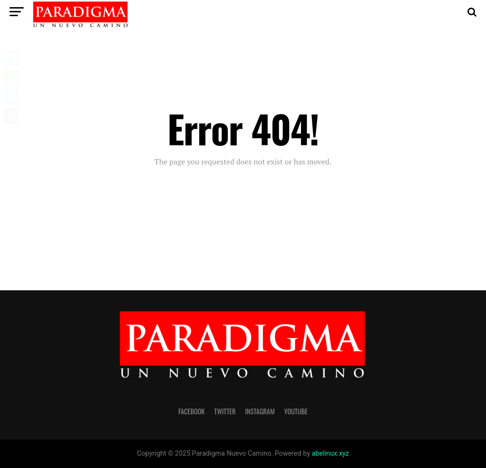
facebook (191, 411)
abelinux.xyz (330, 453)
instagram (260, 411)
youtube (296, 411)
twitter (224, 411)
